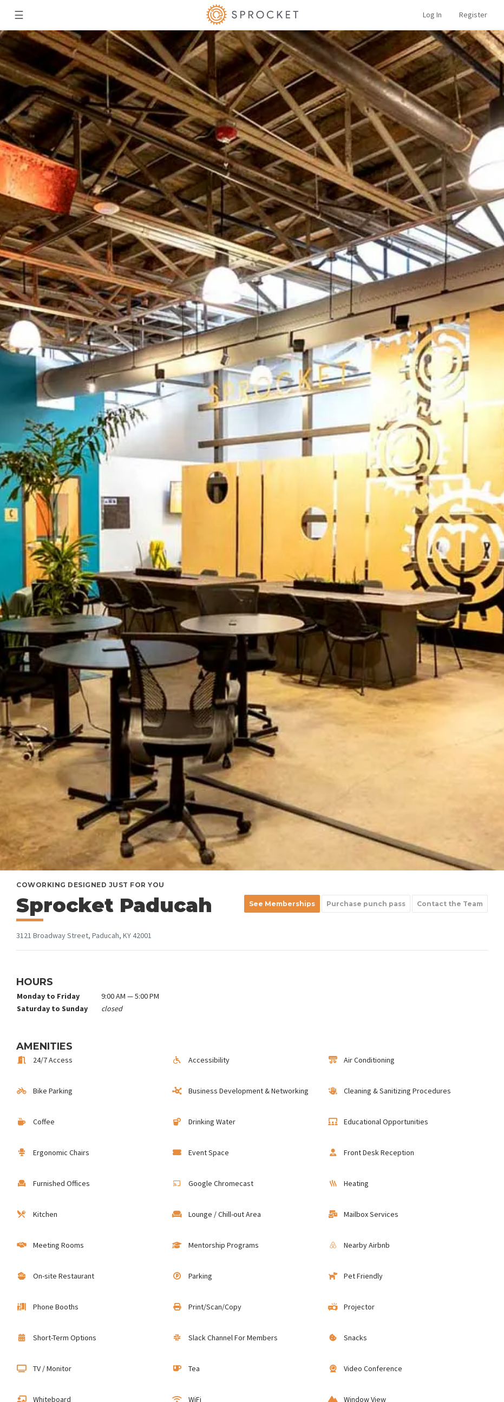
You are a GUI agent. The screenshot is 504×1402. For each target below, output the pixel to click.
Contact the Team (450, 904)
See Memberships (282, 904)
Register (473, 14)
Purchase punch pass (365, 904)
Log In (432, 14)
